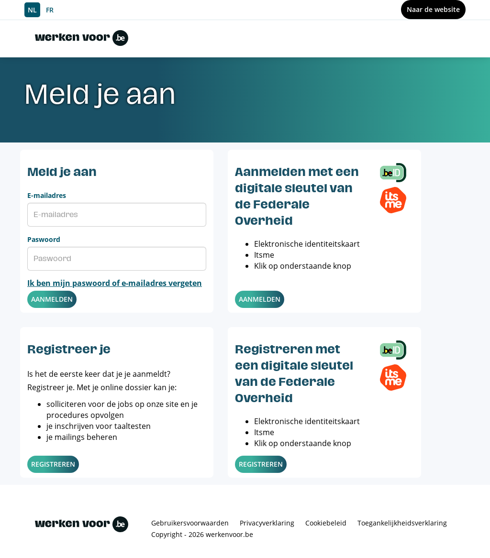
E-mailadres (46, 195)
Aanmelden (52, 299)
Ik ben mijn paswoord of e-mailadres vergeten (114, 283)
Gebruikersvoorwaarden (190, 522)
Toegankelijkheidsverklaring (402, 522)
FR (50, 9)
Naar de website (433, 9)
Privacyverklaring (267, 522)
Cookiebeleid (325, 522)
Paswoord (43, 239)
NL (32, 9)
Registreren (53, 464)
